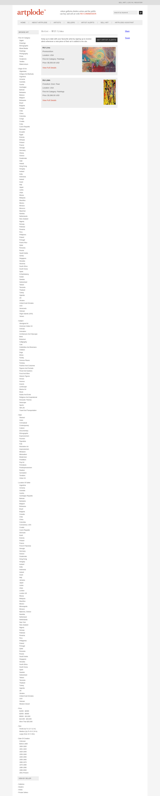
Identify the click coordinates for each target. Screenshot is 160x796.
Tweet (127, 38)
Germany (22, 150)
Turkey (21, 293)
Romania (22, 248)
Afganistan (22, 71)
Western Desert (24, 704)
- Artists (20, 790)
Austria (21, 84)
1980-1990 (22, 767)
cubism (21, 428)
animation (22, 331)
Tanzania (22, 287)
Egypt (21, 134)
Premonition (47, 51)
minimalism (23, 454)
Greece (21, 156)
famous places (24, 360)
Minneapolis (23, 606)
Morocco (22, 208)
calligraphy (23, 342)
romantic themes (25, 400)
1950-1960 (22, 760)
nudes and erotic (25, 394)
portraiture (22, 465)
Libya (21, 192)
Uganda (22, 295)
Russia (21, 250)
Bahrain (21, 90)
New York (22, 622)
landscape (23, 387)
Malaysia (22, 198)
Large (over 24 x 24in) (27, 734)
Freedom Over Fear (51, 84)
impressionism (24, 449)
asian (21, 420)
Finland (21, 142)
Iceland (21, 171)
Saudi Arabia (23, 253)
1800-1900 (22, 746)
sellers (71, 22)
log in (130, 2)
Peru (20, 232)
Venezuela (22, 308)
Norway (21, 224)
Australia (22, 82)
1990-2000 (22, 770)
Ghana (21, 153)
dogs (21, 352)
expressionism (24, 436)
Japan (21, 187)
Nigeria (21, 221)
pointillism (22, 460)
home (23, 22)
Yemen (21, 316)
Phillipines (22, 235)
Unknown (22, 741)
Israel (21, 182)
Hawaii (21, 163)
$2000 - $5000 (24, 714)
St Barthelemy (24, 274)
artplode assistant (124, 22)
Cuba (21, 124)
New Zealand (23, 219)
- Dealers (21, 787)
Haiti (20, 161)
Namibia (22, 614)
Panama (22, 229)
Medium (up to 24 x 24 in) (28, 731)
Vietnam (22, 311)
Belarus (21, 95)
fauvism (22, 439)
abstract (22, 417)
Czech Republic (24, 127)
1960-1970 (22, 762)
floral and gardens (25, 371)
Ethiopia (22, 140)
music (21, 392)
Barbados (22, 92)
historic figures (24, 376)
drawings (22, 43)
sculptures (22, 59)
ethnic (21, 355)
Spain (21, 271)
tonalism (22, 475)
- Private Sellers (23, 792)
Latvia (21, 190)
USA (20, 306)
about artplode (39, 22)
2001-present (23, 773)
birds (21, 337)
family (21, 358)
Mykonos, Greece (25, 612)
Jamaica (22, 580)
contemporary (24, 425)
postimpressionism (25, 467)
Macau (21, 195)
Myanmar (22, 211)
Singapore (22, 258)
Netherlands (23, 216)
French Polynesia (25, 546)
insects (21, 384)
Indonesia (22, 177)
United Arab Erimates (26, 303)
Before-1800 (23, 744)
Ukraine (21, 300)
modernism (23, 457)
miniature (22, 452)
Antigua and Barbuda (26, 74)
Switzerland (23, 282)
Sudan (21, 277)
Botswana (22, 100)
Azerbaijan (22, 87)
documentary (23, 431)
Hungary (22, 169)
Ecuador (22, 132)
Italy (20, 185)
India (21, 174)
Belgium (22, 98)
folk (20, 444)
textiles (21, 61)
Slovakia (22, 261)
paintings (22, 51)
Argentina (22, 77)
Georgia (22, 148)
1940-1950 (22, 757)
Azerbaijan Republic (26, 496)
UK (20, 298)
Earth (21, 535)
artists (57, 22)
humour (22, 381)
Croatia (21, 121)
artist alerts (87, 22)
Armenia (22, 79)
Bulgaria (22, 105)
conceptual (23, 423)
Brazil (21, 103)
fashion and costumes (27, 366)
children (22, 350)
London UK (23, 593)
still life (22, 408)
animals (22, 329)
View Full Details (49, 68)
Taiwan (21, 285)
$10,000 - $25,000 (25, 719)
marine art (22, 389)
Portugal (22, 240)
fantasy (22, 363)
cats (20, 344)
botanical (22, 339)
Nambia (21, 213)
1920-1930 (22, 752)
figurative (22, 441)
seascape (22, 402)
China (21, 113)
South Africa (23, 266)
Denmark (22, 129)
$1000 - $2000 (24, 711)
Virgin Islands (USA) (26, 314)
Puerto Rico (23, 242)
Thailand (22, 290)
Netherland (23, 617)
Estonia (21, 137)
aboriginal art (23, 323)
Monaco (22, 206)
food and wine (24, 373)
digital (21, 40)
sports (21, 405)
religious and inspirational (28, 397)
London (21, 591)
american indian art (25, 326)
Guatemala (23, 158)
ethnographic (23, 46)
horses (21, 379)
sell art (122, 2)
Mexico (21, 203)
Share (127, 31)
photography (23, 54)
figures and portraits (26, 368)
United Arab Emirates (26, 696)
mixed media (23, 48)
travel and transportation (27, 410)
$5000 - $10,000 (24, 716)
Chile (21, 111)
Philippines (23, 641)
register (138, 2)
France (21, 145)
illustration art (23, 446)
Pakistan (22, 227)
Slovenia (22, 264)
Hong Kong (23, 166)
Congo (21, 119)
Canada (22, 108)
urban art (22, 478)
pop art (21, 462)
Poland (21, 237)
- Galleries (21, 784)
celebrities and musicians (27, 347)
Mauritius (22, 200)
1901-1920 (22, 749)
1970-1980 (22, 765)
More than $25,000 (25, 721)
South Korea (23, 269)
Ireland (21, 179)
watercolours (23, 64)
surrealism (22, 473)
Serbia (21, 256)
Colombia (22, 116)
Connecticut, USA (25, 525)
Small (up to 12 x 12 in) (27, 729)
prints (21, 56)
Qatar (21, 245)
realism (22, 470)
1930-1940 (22, 754)
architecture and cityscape (28, 334)
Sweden (22, 279)
